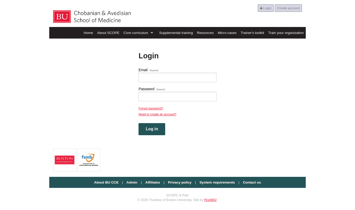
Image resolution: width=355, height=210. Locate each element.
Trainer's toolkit (252, 33)
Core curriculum (136, 33)
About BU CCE (106, 182)
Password (152, 89)
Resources (205, 33)
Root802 (210, 200)
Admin (131, 182)
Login (265, 8)
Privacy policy (179, 182)
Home (88, 33)
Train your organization (286, 33)
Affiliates (152, 182)
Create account (288, 8)
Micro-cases (227, 33)
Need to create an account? (157, 114)
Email (148, 70)
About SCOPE (108, 33)
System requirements (217, 182)
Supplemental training (176, 33)
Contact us (252, 182)
